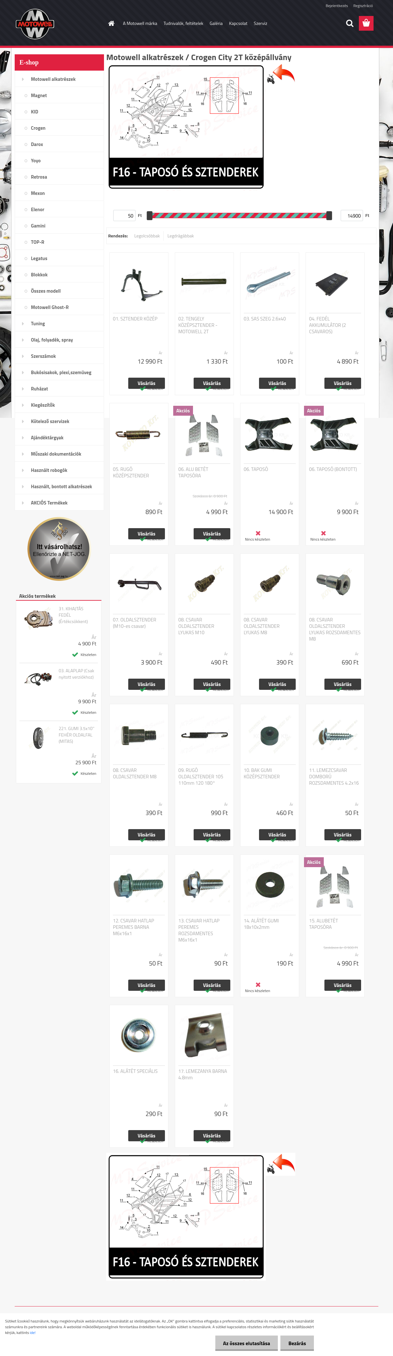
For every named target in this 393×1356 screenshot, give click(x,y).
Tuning (38, 323)
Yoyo (36, 160)
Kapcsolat (238, 23)
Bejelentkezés (337, 6)
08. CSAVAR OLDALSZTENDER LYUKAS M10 (196, 626)
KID (34, 111)
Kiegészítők (43, 405)
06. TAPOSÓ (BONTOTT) (333, 469)
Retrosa (39, 177)
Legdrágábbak (180, 235)
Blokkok (39, 274)
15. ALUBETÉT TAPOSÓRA (323, 924)
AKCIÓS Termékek (49, 502)
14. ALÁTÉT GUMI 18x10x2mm (261, 924)
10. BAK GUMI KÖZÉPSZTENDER (262, 773)
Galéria (216, 23)
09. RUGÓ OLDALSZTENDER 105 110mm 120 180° (200, 776)
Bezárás (297, 1343)
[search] (349, 23)
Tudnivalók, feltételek (184, 23)
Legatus (39, 258)
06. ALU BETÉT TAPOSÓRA (193, 472)
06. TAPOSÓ (256, 469)
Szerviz (260, 23)
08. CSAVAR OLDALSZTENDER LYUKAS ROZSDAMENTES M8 (334, 629)
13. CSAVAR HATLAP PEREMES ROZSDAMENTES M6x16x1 (198, 930)
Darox (37, 144)
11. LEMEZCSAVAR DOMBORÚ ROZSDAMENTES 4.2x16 (334, 776)
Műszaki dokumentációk (56, 454)
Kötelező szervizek (50, 421)
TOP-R (37, 242)
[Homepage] (111, 23)
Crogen (38, 128)
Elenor (37, 209)
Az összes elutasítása (246, 1343)
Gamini (38, 225)
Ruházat (39, 388)
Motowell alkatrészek (53, 79)
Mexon (38, 193)
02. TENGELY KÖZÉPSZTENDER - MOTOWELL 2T (198, 325)
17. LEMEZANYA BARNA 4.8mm (202, 1074)
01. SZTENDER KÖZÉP (135, 319)
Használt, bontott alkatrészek (61, 486)
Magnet (39, 95)
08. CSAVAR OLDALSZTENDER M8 (135, 773)
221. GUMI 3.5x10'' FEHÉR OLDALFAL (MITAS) (76, 734)
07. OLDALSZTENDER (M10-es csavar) (134, 623)
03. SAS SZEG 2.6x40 (265, 319)
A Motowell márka (140, 23)
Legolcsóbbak (147, 235)
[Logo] (58, 24)
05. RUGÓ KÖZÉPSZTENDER (131, 472)
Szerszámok (43, 356)
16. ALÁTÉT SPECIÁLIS (135, 1071)
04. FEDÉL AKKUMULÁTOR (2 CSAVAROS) (327, 325)
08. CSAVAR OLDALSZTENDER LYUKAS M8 (261, 626)
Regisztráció (363, 6)
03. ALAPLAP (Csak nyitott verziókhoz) (76, 673)
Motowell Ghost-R (50, 307)
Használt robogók (49, 470)
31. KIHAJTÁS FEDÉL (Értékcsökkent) (73, 615)
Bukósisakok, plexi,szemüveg (61, 372)
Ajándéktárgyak (47, 437)
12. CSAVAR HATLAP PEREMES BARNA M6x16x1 (133, 927)
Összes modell (46, 291)
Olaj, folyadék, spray (52, 339)
